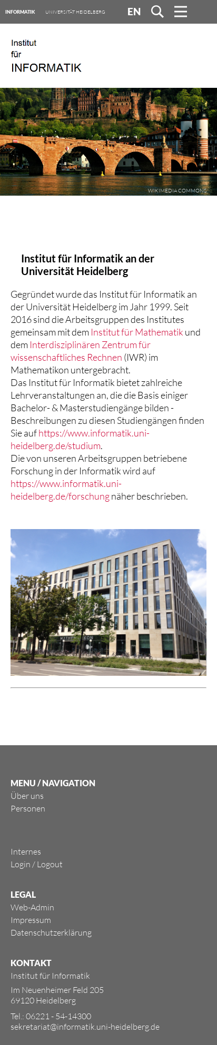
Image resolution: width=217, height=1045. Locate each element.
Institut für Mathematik (137, 332)
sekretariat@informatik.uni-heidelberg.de (85, 1026)
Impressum (31, 920)
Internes (26, 851)
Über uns (27, 795)
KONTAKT (31, 963)
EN (134, 11)
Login (21, 864)
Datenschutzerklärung (51, 932)
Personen (28, 808)
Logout (50, 864)
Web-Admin (32, 907)
